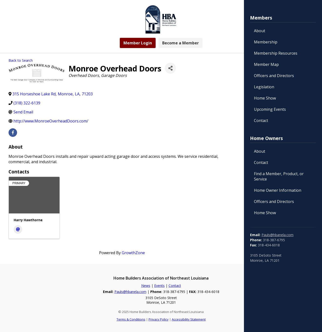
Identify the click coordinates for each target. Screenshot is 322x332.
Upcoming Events (270, 109)
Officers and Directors (274, 75)
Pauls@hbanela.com (277, 234)
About (259, 30)
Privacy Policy (159, 319)
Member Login (137, 43)
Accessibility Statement (189, 319)
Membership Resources (275, 53)
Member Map (266, 64)
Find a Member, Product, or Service (279, 176)
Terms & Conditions (131, 319)
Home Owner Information (277, 190)
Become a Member (180, 43)
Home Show (265, 98)
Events (159, 285)
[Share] (170, 68)
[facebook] (13, 132)
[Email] (18, 229)
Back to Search (21, 60)
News (145, 285)
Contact (261, 120)
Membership (265, 42)
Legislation (264, 87)
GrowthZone (133, 252)
